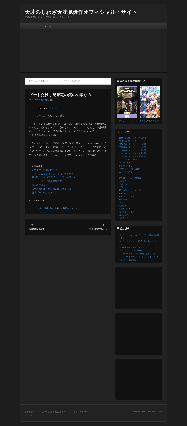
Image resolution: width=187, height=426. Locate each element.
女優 (121, 187)
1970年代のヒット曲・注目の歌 (132, 144)
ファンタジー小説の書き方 (130, 169)
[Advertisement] (93, 51)
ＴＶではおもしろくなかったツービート (53, 173)
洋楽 (121, 202)
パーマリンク (73, 208)
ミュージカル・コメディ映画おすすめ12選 (137, 253)
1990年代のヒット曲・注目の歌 (132, 150)
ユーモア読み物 (125, 172)
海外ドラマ (124, 206)
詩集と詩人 (124, 218)
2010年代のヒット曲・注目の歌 (132, 156)
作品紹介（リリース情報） (130, 178)
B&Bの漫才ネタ (40, 185)
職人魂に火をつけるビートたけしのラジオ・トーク (58, 177)
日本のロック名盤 (126, 196)
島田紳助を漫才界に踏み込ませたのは (51, 188)
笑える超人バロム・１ (128, 215)
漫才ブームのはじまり (43, 192)
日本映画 (123, 199)
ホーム (30, 26)
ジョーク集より (125, 166)
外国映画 (123, 184)
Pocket (53, 108)
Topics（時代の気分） (128, 159)
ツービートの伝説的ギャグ (46, 169)
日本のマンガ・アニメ (128, 193)
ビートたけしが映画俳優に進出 (48, 181)
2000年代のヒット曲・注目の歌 (132, 153)
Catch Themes (156, 412)
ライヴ (122, 175)
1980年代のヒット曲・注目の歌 (132, 147)
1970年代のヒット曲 (128, 141)
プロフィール (45, 26)
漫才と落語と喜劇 (46, 208)
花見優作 (44, 100)
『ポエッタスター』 (125, 121)
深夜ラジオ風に (125, 209)
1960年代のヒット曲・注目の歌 (132, 138)
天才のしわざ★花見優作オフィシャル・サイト (81, 12)
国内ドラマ (124, 181)
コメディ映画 (124, 163)
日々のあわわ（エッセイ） (130, 190)
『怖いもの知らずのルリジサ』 (147, 121)
